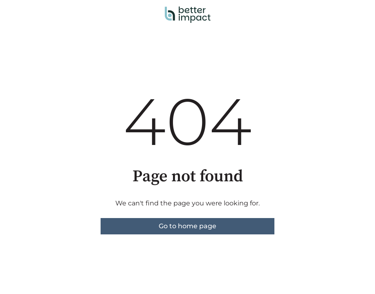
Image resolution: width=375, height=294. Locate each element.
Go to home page (187, 226)
